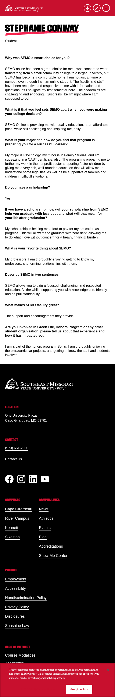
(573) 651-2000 (16, 448)
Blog (43, 537)
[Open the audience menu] (87, 8)
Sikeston (12, 537)
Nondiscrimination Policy (26, 598)
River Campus (17, 518)
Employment (15, 579)
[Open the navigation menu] (106, 8)
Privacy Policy (17, 607)
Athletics (46, 518)
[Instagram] (21, 479)
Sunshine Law (17, 626)
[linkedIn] (33, 479)
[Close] (108, 670)
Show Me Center (53, 556)
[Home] (24, 8)
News (43, 509)
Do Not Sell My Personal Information (41, 689)
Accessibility (15, 588)
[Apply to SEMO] (97, 8)
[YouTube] (45, 479)
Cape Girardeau (18, 509)
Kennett (11, 528)
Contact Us (13, 459)
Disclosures (15, 616)
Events (45, 528)
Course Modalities (20, 655)
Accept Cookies (79, 689)
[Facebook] (9, 479)
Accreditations (51, 546)
